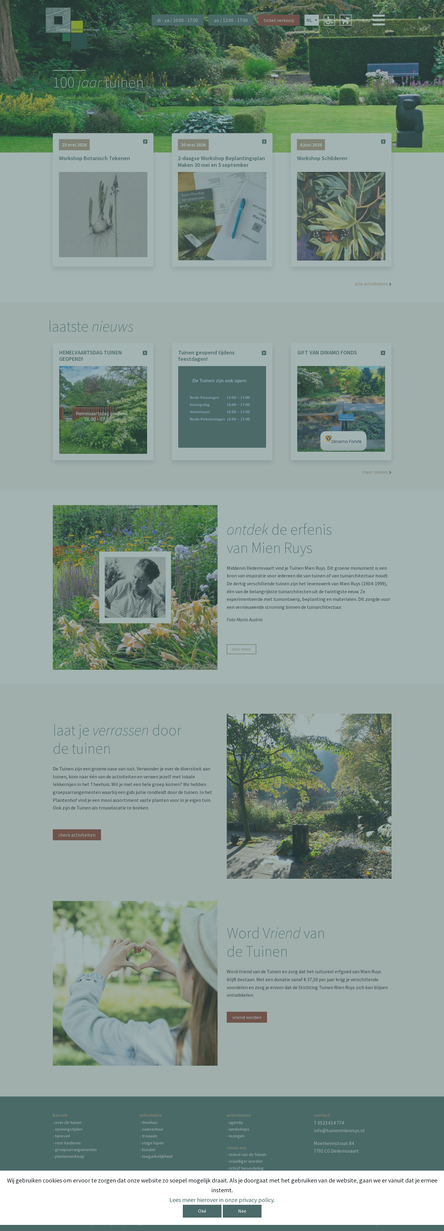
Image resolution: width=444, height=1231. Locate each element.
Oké (202, 1211)
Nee (242, 1211)
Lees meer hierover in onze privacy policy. (222, 1200)
